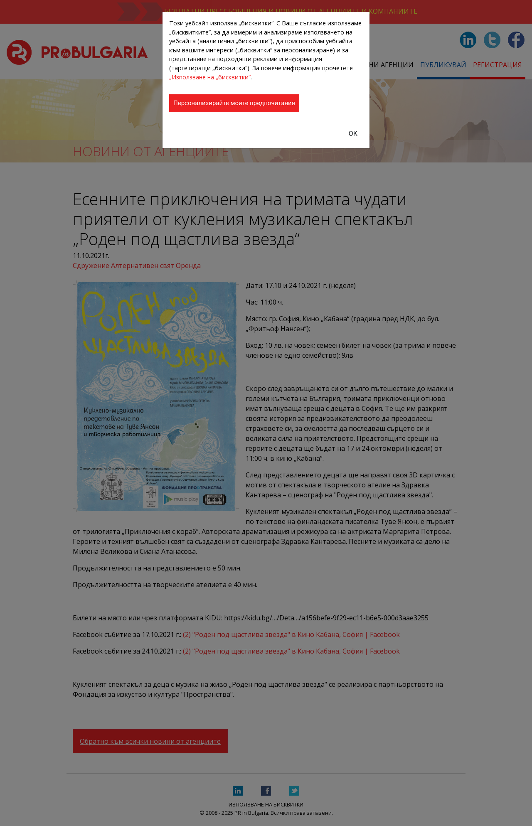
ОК (353, 134)
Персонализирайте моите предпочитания (234, 103)
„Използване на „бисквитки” (210, 77)
